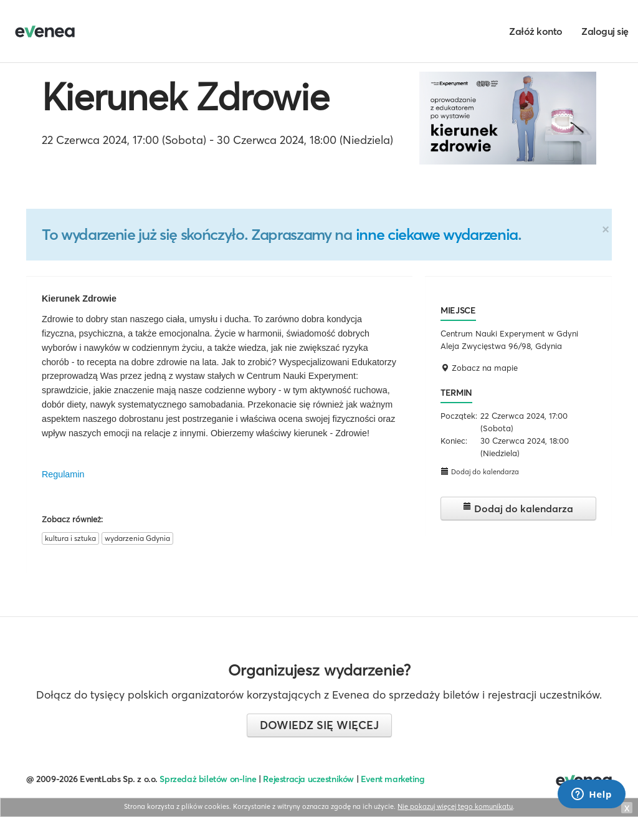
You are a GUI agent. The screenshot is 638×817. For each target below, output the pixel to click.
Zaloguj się (605, 31)
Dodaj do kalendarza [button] (479, 471)
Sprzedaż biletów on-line (208, 779)
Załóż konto (536, 31)
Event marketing (393, 779)
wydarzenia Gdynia (137, 538)
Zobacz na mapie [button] (479, 368)
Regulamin (63, 474)
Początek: (458, 416)
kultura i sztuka (70, 538)
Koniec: (453, 441)
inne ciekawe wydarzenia (437, 234)
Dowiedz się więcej (319, 725)
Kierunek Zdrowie (185, 97)
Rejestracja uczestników (308, 779)
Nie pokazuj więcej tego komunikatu (455, 806)
